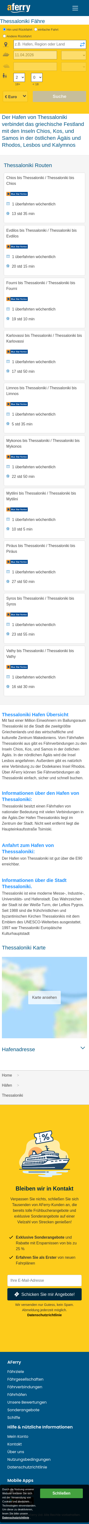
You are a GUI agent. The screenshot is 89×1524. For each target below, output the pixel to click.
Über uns (15, 1452)
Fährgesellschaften (25, 1379)
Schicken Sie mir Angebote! (44, 1294)
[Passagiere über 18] (19, 77)
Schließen (61, 1493)
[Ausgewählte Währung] (15, 96)
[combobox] (50, 44)
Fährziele (15, 1371)
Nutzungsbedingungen (29, 1459)
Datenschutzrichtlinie (44, 1315)
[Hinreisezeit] (73, 55)
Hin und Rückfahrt (19, 29)
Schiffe (13, 1417)
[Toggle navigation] (75, 8)
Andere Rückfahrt (19, 36)
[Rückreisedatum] (35, 66)
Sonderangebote (23, 1410)
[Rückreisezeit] (73, 66)
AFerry (14, 1362)
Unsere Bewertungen (27, 1402)
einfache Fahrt (48, 29)
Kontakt (14, 1444)
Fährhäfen (17, 1394)
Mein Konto (17, 1436)
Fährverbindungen (24, 1387)
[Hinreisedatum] (35, 55)
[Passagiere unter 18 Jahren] (36, 77)
